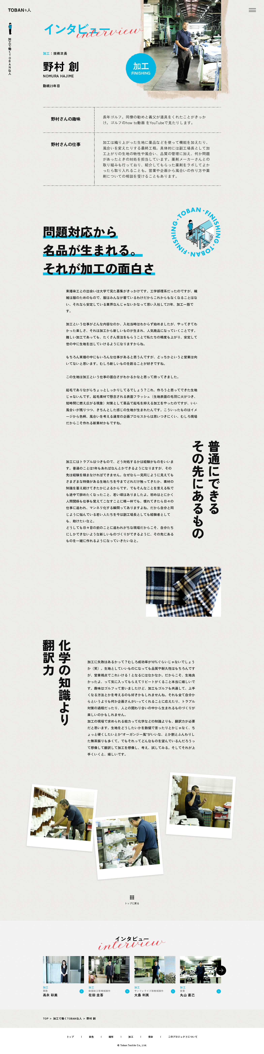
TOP (46, 1018)
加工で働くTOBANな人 (67, 1018)
